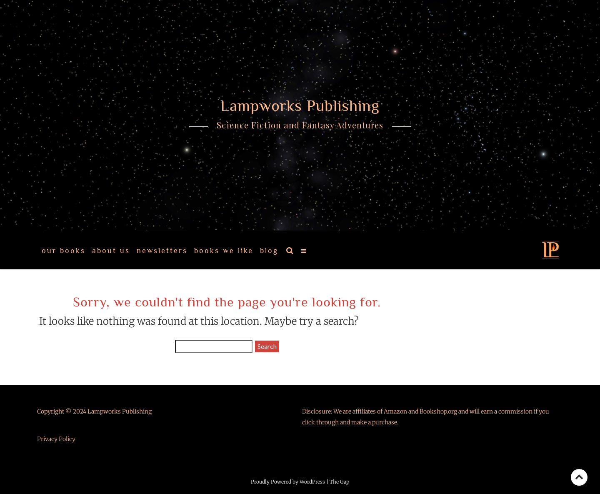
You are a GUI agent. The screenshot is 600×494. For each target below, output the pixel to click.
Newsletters (162, 250)
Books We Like (223, 250)
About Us (111, 250)
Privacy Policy (56, 439)
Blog (269, 250)
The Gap (339, 482)
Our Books (63, 250)
